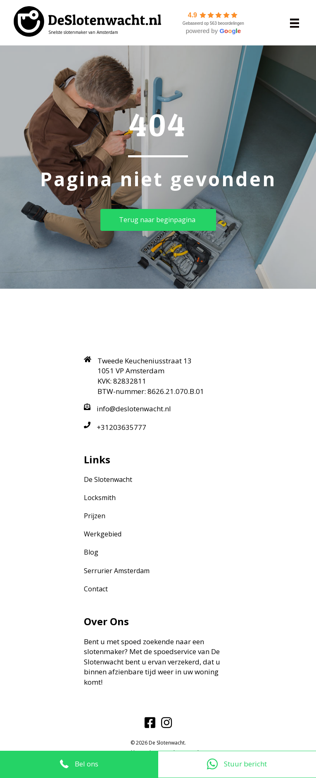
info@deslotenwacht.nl (134, 408)
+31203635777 (121, 427)
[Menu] (294, 22)
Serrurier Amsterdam (117, 570)
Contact (96, 588)
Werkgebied (102, 533)
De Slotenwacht (108, 479)
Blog (91, 552)
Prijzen (94, 515)
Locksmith (100, 497)
